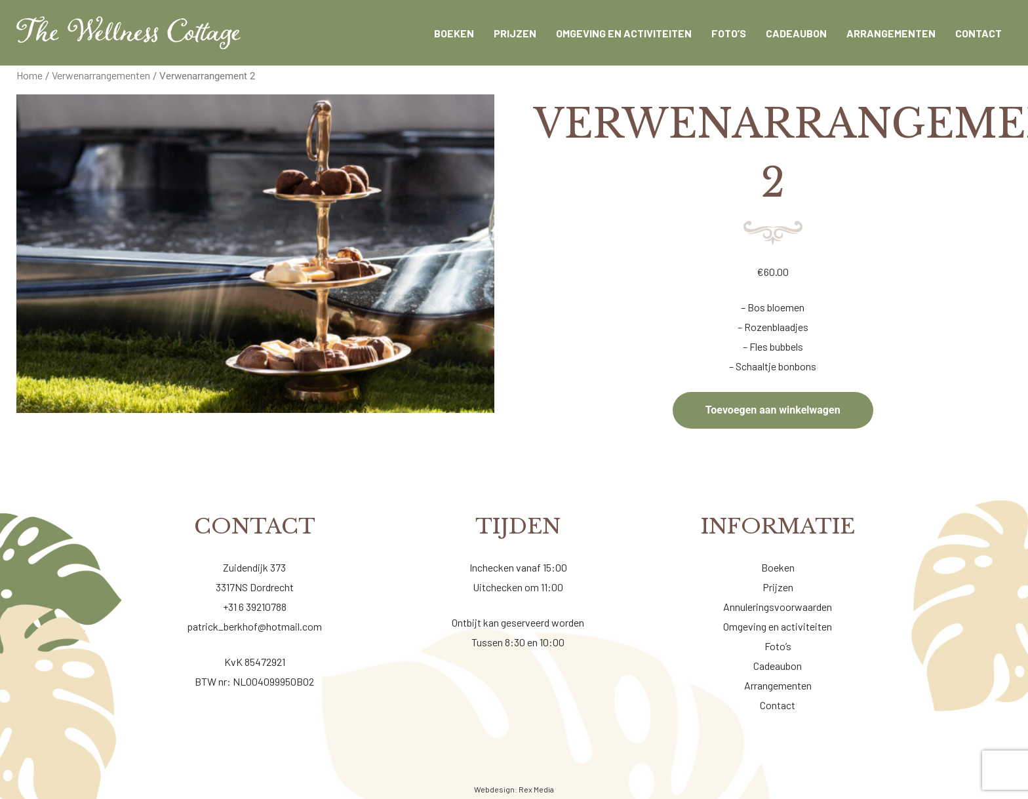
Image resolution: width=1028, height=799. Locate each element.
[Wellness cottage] (128, 32)
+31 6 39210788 (255, 606)
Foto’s (777, 646)
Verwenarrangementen (101, 75)
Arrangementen (778, 685)
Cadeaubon (777, 665)
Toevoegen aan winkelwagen (772, 410)
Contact (777, 705)
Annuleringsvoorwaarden (777, 606)
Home (29, 75)
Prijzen (777, 587)
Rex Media (536, 789)
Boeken (778, 567)
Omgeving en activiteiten (777, 626)
